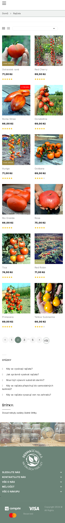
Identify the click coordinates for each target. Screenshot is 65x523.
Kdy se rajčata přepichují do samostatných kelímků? (27, 387)
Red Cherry (41, 69)
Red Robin (40, 267)
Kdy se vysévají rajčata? (17, 368)
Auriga (5, 168)
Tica (4, 267)
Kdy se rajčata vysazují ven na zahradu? (26, 394)
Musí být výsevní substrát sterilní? (23, 380)
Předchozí (5, 340)
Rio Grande (8, 218)
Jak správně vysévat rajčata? (20, 374)
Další (39, 340)
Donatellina (41, 119)
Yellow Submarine (45, 317)
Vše (46, 340)
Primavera (8, 317)
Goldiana (39, 168)
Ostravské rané (10, 69)
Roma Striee (9, 119)
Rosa (37, 218)
